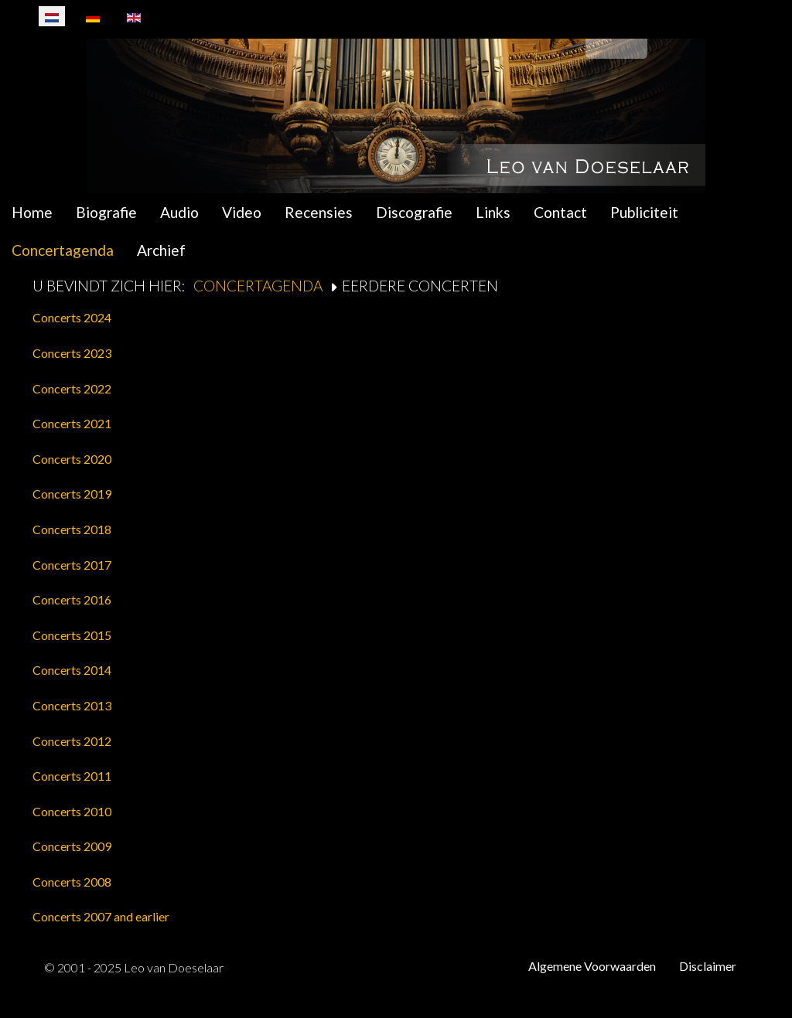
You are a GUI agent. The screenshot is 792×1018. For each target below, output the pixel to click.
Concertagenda (63, 250)
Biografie (106, 212)
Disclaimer (707, 965)
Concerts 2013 (71, 705)
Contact (560, 212)
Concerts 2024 (71, 317)
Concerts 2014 (71, 669)
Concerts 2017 (71, 564)
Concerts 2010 (71, 811)
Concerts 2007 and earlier (100, 916)
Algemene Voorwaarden (592, 965)
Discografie (414, 212)
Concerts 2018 (71, 529)
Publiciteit (644, 212)
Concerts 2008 (71, 881)
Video (241, 212)
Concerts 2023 (71, 353)
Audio (179, 212)
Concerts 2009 (71, 846)
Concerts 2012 (71, 741)
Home (32, 212)
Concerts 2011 (71, 775)
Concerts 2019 (71, 493)
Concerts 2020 (71, 458)
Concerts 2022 (71, 388)
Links (493, 212)
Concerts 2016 (71, 599)
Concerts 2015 (71, 635)
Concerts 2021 (71, 423)
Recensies (319, 212)
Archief (161, 250)
